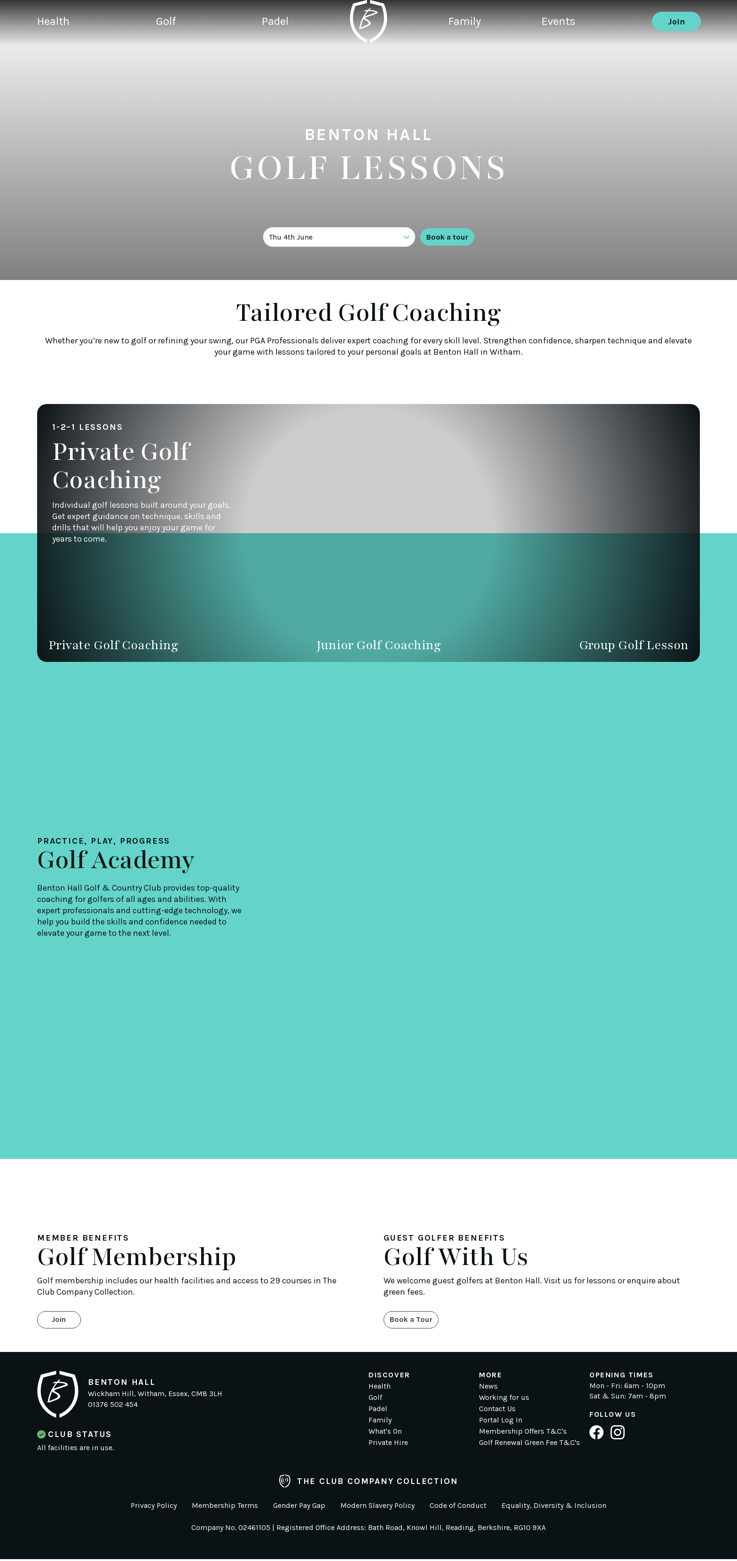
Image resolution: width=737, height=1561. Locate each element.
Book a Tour (415, 1321)
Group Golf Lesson (634, 645)
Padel (273, 54)
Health (55, 54)
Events (569, 54)
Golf (166, 54)
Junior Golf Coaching (378, 645)
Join (676, 54)
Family (466, 54)
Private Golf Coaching (113, 645)
